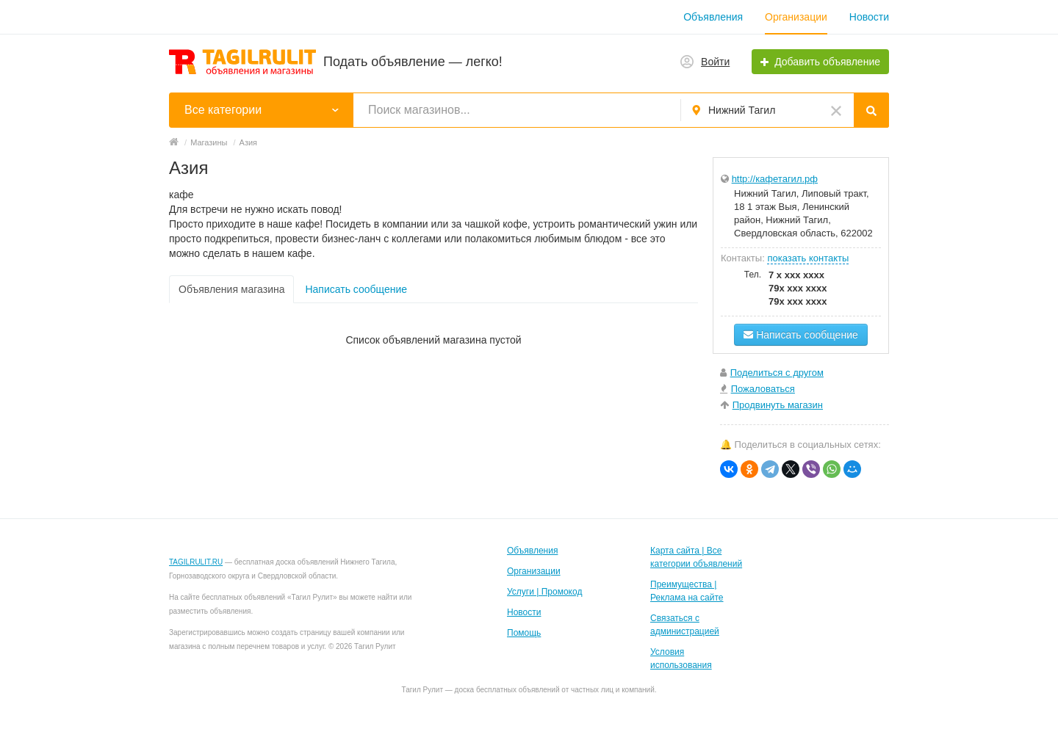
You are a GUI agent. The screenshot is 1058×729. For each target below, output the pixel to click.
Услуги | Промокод (544, 592)
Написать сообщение (356, 289)
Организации (796, 17)
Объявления (713, 17)
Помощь (524, 633)
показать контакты (808, 258)
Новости (869, 17)
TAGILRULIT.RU (196, 562)
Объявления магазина (231, 289)
